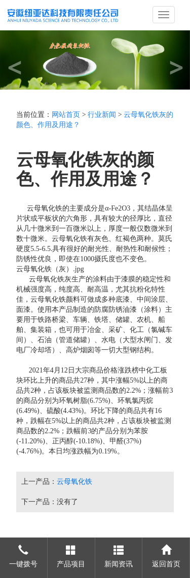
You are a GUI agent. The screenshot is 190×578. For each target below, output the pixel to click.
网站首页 (66, 114)
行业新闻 (102, 114)
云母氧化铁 (74, 481)
